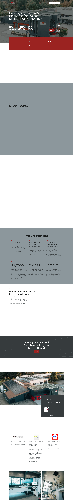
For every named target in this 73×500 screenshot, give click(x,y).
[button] (20, 3)
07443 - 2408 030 (16, 44)
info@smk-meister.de (50, 44)
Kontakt (27, 3)
